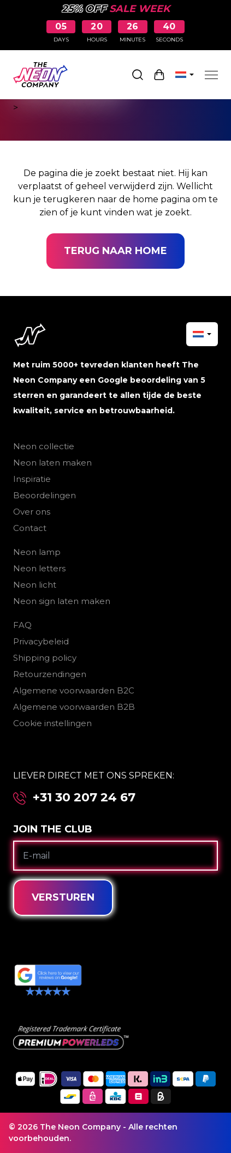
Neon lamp (37, 552)
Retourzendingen (49, 674)
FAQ (22, 625)
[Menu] (211, 74)
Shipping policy (44, 658)
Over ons (31, 511)
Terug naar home (115, 251)
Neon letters (39, 568)
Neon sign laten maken (61, 601)
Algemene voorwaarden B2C (73, 690)
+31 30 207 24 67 (84, 797)
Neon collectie (43, 446)
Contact (29, 528)
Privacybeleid (41, 641)
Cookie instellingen (52, 723)
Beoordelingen (44, 495)
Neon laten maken (52, 462)
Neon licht (34, 584)
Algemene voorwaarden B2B (74, 707)
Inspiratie (32, 479)
